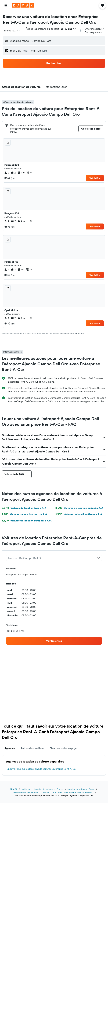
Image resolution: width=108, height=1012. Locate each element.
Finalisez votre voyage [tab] (63, 748)
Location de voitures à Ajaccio (25, 792)
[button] (6, 5)
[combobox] (12, 30)
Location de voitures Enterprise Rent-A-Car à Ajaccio (68, 792)
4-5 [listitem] (21, 172)
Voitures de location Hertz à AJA (24, 514)
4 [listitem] (6, 221)
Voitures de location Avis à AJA (24, 508)
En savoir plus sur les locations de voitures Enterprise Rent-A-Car (41, 768)
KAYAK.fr (14, 789)
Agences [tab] (10, 748)
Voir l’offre (94, 178)
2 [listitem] (6, 172)
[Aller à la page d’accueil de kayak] (23, 5)
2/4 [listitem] (20, 269)
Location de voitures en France (48, 789)
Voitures (26, 789)
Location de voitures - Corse (80, 789)
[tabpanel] (54, 765)
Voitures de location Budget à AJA (79, 508)
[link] (54, 641)
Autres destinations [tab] (32, 748)
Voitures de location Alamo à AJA (78, 514)
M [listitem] (29, 172)
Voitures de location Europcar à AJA (27, 520)
